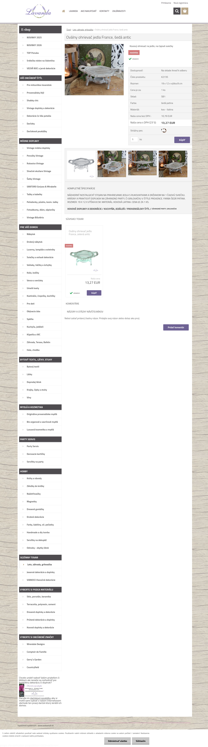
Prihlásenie (166, 2)
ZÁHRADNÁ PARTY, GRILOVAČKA (164, 208)
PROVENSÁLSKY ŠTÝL (138, 209)
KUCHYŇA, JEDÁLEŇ (114, 209)
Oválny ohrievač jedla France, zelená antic (80, 233)
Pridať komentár (176, 327)
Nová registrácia (181, 2)
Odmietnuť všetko (117, 741)
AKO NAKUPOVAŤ (88, 11)
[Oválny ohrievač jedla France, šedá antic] (94, 45)
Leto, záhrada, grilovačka (83, 29)
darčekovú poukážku (40, 698)
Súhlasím (140, 741)
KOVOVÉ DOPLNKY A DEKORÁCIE (85, 209)
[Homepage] (63, 11)
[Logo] (38, 11)
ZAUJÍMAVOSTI (118, 11)
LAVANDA (73, 11)
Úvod (69, 29)
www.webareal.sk (46, 725)
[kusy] (134, 139)
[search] (176, 11)
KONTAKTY (104, 11)
